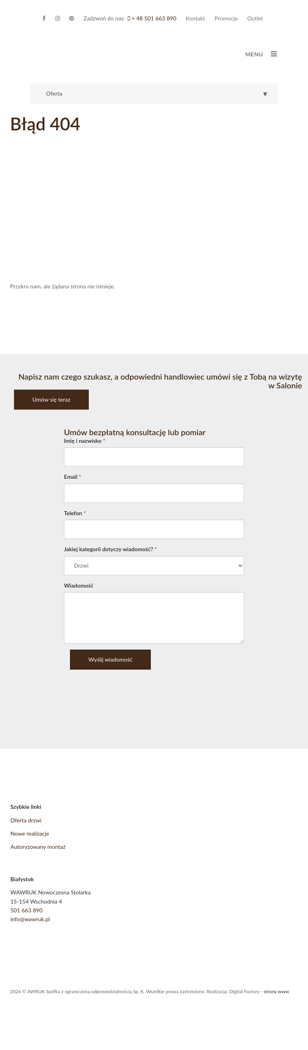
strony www (276, 991)
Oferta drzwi (26, 820)
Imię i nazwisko (84, 440)
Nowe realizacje (29, 833)
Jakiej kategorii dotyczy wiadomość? (110, 549)
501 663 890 (26, 910)
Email (72, 476)
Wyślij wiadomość (110, 659)
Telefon (75, 513)
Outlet (255, 18)
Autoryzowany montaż (38, 846)
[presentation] (125, 691)
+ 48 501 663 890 (154, 18)
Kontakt (195, 18)
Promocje (226, 18)
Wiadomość (78, 585)
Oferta (157, 94)
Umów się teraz (51, 399)
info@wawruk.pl (30, 919)
